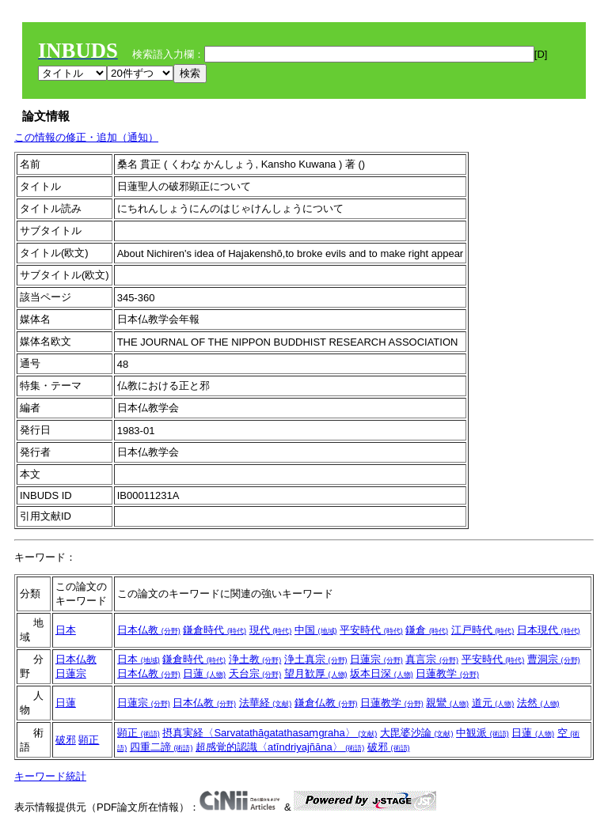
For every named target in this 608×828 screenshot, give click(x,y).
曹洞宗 (553, 659)
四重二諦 (161, 747)
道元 (493, 703)
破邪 (65, 740)
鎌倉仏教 (326, 703)
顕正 (88, 740)
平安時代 (371, 630)
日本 (65, 630)
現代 (270, 630)
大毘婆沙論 (417, 733)
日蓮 (204, 673)
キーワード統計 (50, 776)
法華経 (265, 703)
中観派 (482, 733)
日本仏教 (148, 630)
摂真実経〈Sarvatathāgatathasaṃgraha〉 (269, 733)
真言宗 (431, 659)
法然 (538, 703)
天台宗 (255, 673)
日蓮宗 (70, 673)
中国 (315, 630)
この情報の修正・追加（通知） (86, 137)
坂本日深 (381, 673)
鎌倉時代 (214, 630)
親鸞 (447, 703)
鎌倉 (426, 630)
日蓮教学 (447, 673)
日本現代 (548, 630)
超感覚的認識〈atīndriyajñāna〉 (280, 747)
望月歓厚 (316, 673)
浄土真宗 (316, 659)
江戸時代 (483, 630)
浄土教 (255, 659)
